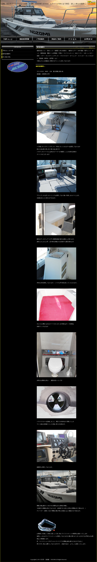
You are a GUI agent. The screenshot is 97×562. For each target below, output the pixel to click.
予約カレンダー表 (8, 50)
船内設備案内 (6, 53)
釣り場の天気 (6, 57)
